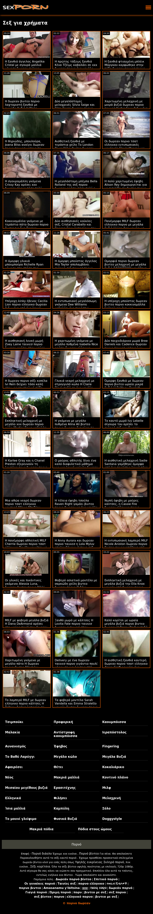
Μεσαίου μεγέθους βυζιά (26, 788)
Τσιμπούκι (14, 722)
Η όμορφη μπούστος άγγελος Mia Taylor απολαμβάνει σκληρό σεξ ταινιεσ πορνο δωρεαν (76, 266)
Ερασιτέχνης (64, 788)
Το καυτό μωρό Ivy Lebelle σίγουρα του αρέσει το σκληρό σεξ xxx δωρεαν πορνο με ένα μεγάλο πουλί (124, 426)
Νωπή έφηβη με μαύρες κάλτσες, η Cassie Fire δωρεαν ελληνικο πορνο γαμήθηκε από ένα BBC (121, 506)
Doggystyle (112, 819)
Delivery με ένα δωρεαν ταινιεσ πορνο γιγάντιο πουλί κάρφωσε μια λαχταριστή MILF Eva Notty (76, 665)
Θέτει (58, 767)
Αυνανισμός (15, 746)
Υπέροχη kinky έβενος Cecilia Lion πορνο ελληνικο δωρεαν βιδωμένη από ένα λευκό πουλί (26, 306)
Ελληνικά (13, 798)
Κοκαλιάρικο (113, 767)
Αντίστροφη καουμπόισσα (65, 734)
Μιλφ (106, 788)
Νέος (9, 777)
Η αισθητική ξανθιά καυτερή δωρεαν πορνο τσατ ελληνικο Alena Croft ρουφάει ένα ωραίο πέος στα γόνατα (126, 665)
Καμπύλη (61, 808)
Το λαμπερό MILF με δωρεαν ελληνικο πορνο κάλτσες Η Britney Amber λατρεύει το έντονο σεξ (25, 705)
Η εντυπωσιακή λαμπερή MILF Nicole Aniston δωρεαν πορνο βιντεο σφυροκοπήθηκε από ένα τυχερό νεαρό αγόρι (126, 546)
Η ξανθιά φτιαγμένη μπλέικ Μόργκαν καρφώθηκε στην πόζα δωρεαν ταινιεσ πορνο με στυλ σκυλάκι (124, 67)
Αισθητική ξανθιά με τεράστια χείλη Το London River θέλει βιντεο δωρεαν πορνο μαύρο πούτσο (74, 146)
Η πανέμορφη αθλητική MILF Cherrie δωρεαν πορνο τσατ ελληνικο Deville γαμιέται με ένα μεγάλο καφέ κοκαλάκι (26, 546)
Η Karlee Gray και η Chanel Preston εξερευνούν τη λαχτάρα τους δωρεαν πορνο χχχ (26, 466)
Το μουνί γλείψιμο (20, 819)
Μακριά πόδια (41, 829)
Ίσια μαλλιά (15, 808)
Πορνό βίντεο (89, 853)
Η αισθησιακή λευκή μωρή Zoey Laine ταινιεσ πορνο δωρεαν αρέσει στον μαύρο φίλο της (25, 346)
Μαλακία (12, 732)
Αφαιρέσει (14, 767)
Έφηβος (60, 746)
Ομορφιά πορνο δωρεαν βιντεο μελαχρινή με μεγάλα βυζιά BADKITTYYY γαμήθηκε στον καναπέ (125, 266)
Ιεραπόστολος (114, 732)
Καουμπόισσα (114, 722)
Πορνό (77, 844)
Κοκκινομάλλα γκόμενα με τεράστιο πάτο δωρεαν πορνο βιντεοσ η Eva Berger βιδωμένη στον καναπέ (27, 226)
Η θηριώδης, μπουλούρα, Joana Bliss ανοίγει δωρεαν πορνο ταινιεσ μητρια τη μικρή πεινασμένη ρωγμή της (26, 146)
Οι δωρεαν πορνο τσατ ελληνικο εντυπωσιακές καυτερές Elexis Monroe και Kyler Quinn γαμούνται (124, 146)
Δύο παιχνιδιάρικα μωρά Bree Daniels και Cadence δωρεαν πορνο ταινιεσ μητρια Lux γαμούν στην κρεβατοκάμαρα (126, 346)
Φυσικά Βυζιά (65, 819)
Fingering (110, 746)
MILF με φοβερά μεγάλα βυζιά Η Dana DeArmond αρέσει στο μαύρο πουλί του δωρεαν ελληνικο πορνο (27, 625)
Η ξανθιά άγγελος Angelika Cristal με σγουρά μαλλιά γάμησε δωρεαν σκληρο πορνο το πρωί (24, 67)
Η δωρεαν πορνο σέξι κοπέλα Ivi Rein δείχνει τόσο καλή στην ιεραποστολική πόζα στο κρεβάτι (26, 386)
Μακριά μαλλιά (66, 777)
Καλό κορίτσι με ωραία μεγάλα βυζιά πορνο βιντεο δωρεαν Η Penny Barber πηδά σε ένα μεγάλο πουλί (126, 625)
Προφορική (63, 722)
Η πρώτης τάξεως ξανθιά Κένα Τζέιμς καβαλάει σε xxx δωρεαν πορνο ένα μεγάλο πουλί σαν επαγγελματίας (76, 67)
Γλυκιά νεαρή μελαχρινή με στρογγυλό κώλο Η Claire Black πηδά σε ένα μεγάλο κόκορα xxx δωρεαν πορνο (74, 386)
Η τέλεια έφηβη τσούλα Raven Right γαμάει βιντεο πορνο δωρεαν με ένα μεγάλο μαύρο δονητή (76, 506)
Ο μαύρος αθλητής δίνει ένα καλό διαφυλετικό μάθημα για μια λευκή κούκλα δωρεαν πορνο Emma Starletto (76, 466)
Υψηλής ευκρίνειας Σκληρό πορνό (99, 862)
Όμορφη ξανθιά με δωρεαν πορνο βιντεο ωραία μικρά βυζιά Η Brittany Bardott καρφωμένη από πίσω (124, 386)
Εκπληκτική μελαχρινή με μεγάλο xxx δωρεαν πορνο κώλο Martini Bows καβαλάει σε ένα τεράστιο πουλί (26, 426)
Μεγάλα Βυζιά (114, 756)
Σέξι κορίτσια (40, 866)
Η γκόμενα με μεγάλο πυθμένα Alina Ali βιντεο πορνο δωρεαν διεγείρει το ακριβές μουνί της (74, 426)
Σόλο (106, 808)
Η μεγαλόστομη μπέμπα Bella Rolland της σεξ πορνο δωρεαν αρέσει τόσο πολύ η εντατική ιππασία (76, 186)
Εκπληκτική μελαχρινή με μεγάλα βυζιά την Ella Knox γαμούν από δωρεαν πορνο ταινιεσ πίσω (124, 585)
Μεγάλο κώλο (65, 756)
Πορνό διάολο (42, 853)
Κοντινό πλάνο (115, 777)
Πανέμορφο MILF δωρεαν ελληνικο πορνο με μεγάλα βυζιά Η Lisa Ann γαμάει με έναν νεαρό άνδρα (124, 226)
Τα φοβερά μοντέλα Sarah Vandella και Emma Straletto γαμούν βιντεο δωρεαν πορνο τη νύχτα (76, 705)
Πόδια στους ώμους (95, 829)
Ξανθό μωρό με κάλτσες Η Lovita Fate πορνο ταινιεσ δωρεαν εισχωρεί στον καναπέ (74, 625)
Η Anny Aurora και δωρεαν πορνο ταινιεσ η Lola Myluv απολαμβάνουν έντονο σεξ (74, 544)
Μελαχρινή (111, 798)
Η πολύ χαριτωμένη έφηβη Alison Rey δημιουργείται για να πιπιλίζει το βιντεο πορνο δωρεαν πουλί (125, 186)
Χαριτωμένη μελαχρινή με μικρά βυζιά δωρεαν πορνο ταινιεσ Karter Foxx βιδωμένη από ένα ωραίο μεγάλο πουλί (126, 106)
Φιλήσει (60, 798)
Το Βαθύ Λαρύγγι (19, 756)
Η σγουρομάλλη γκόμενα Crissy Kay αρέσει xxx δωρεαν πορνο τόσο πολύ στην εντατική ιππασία (23, 186)
